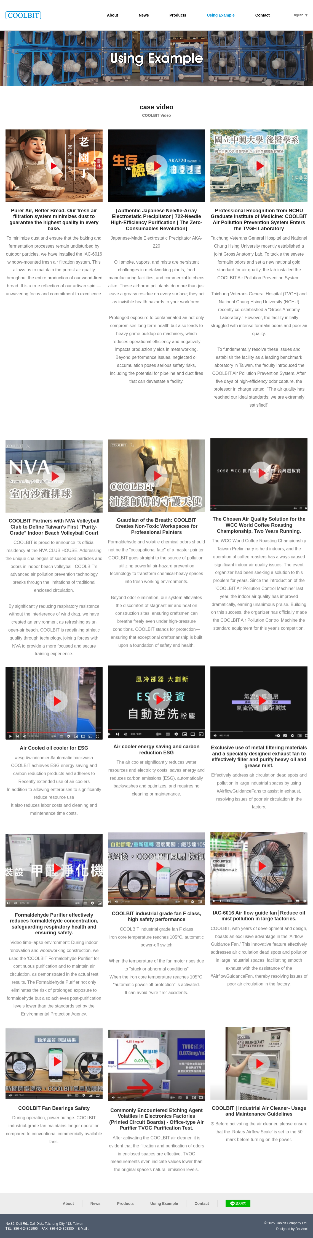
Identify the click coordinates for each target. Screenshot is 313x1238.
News (144, 15)
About (112, 15)
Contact (262, 15)
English (297, 15)
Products (178, 15)
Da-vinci (301, 1229)
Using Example (220, 15)
